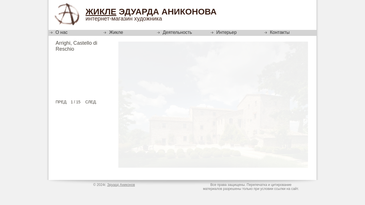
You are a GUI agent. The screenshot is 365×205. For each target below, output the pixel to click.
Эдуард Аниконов (121, 185)
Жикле (101, 11)
